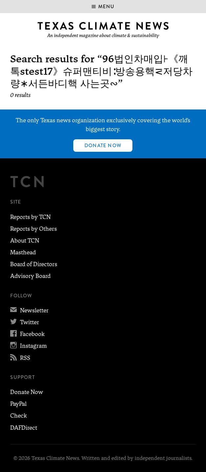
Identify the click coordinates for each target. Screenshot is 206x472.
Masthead (23, 252)
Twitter (24, 322)
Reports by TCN (30, 217)
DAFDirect (23, 427)
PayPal (18, 403)
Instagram (28, 345)
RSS (20, 358)
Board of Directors (33, 264)
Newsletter (29, 310)
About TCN (24, 240)
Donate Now (103, 145)
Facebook (27, 334)
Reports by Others (33, 228)
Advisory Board (30, 276)
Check (18, 415)
